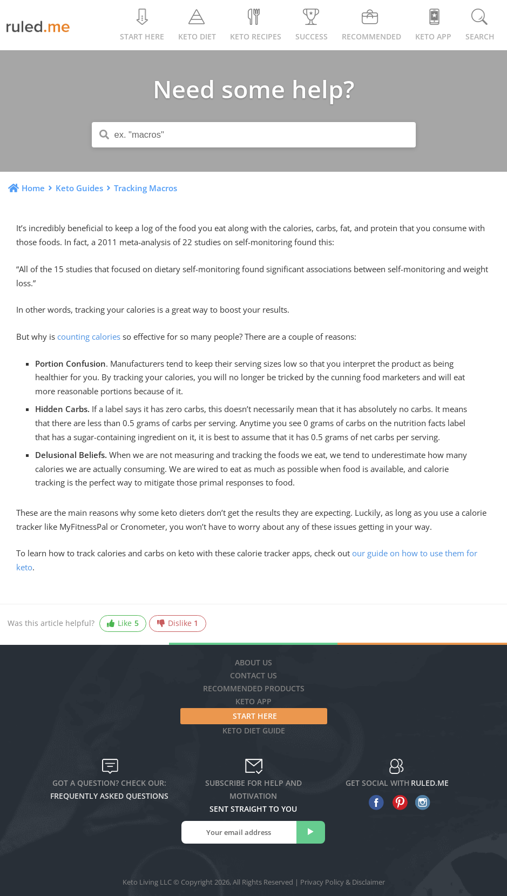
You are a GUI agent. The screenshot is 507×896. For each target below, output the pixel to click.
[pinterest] (397, 802)
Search (480, 25)
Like (122, 623)
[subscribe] (310, 832)
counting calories (88, 336)
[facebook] (374, 802)
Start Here (142, 25)
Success (311, 25)
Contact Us (253, 675)
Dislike (177, 623)
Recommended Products (254, 688)
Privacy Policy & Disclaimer (342, 882)
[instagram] (420, 802)
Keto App (253, 701)
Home (33, 188)
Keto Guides (79, 188)
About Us (253, 662)
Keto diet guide (253, 730)
